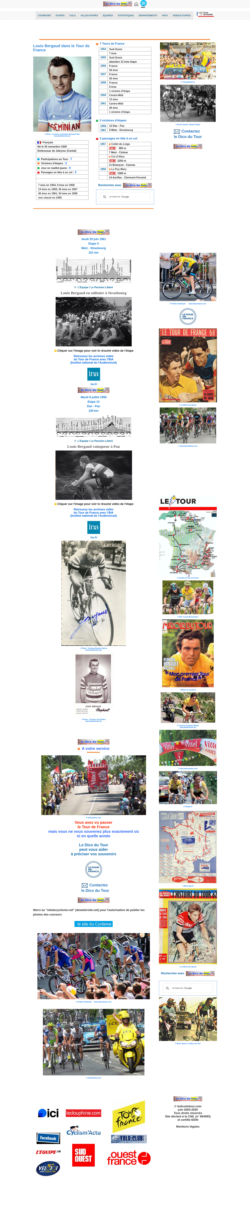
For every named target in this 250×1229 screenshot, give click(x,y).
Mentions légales (188, 1126)
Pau (122, 125)
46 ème (113, 107)
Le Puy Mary (118, 169)
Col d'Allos (118, 156)
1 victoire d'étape (119, 91)
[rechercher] (124, 197)
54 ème (113, 70)
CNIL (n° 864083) (199, 1116)
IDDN (194, 1119)
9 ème (112, 86)
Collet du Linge (120, 144)
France (113, 66)
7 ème (112, 53)
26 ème (113, 78)
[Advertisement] (125, 30)
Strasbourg (126, 130)
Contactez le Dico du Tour (93, 888)
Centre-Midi (116, 95)
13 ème (113, 99)
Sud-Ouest (115, 49)
